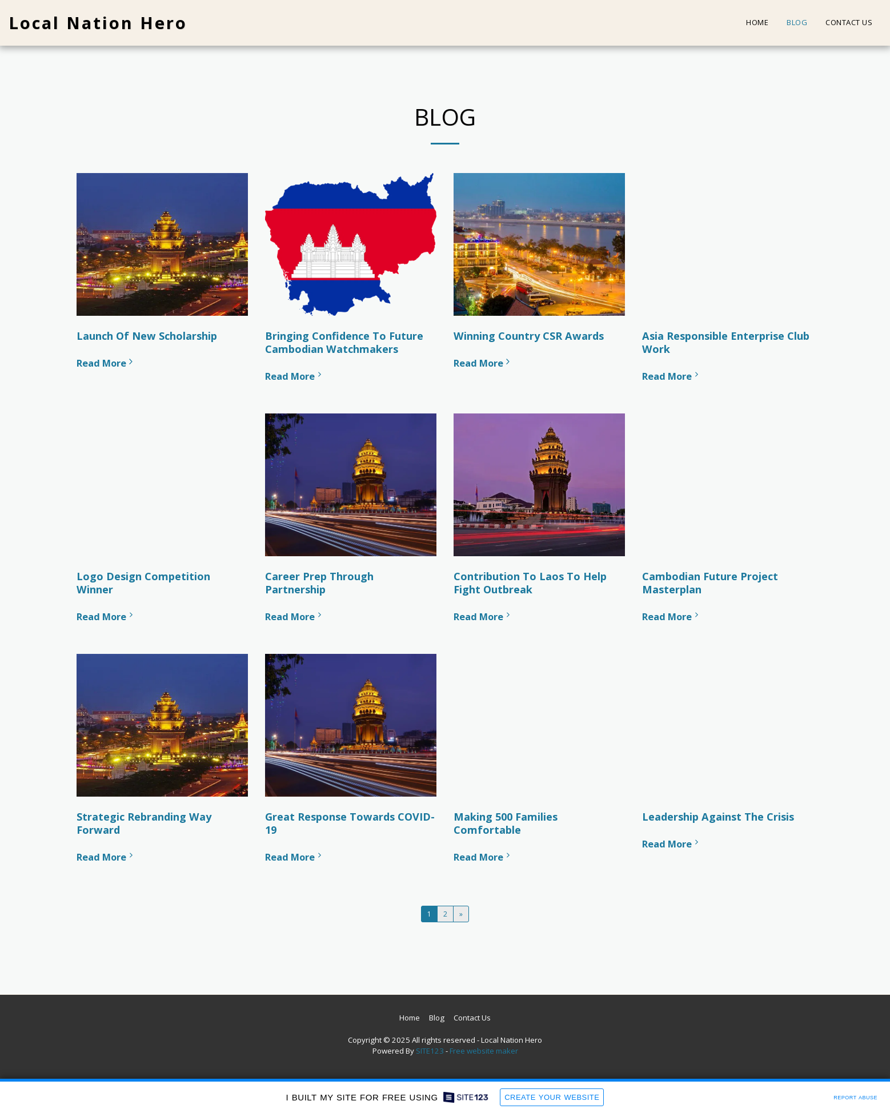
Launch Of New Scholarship (147, 336)
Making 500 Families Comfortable (506, 823)
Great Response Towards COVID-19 (350, 823)
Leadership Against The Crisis (718, 816)
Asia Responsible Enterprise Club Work (725, 342)
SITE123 (430, 1051)
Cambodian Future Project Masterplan (710, 582)
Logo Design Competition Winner (143, 582)
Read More (106, 362)
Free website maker (484, 1051)
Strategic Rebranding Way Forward (144, 823)
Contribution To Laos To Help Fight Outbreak (530, 582)
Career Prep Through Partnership (319, 582)
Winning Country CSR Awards (529, 336)
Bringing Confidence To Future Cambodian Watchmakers (344, 342)
